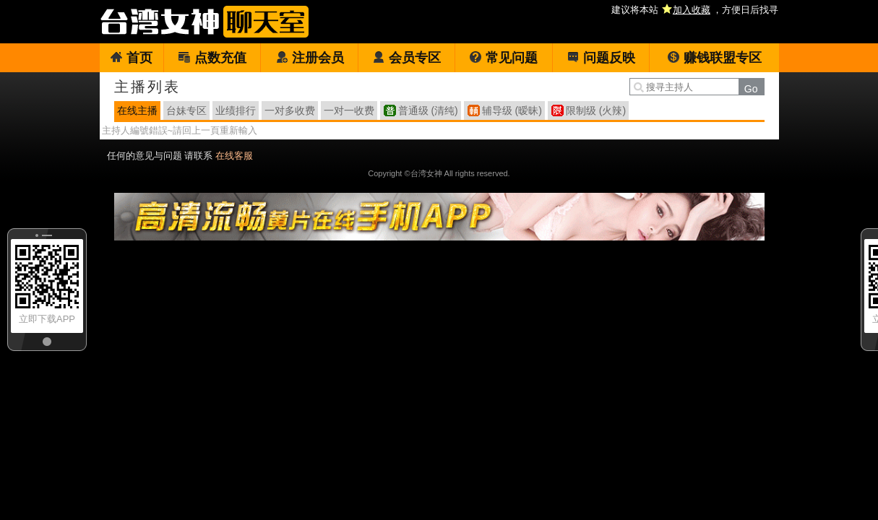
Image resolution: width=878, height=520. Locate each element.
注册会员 (309, 58)
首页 (131, 58)
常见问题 (503, 58)
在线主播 (137, 110)
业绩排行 (235, 110)
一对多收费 (289, 110)
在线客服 (234, 155)
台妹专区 (186, 110)
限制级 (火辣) (596, 110)
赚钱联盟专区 (714, 58)
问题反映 (601, 58)
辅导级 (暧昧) (512, 110)
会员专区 (406, 58)
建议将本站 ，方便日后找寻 (694, 9)
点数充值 (212, 58)
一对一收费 (349, 110)
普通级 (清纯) (428, 110)
